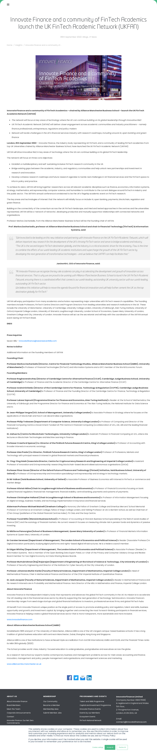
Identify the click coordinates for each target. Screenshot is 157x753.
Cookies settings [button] (97, 747)
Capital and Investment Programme (95, 705)
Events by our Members (90, 713)
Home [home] (9, 45)
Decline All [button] (122, 747)
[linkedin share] (89, 677)
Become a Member (51, 705)
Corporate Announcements (19, 713)
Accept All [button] (110, 747)
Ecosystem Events (87, 716)
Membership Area (50, 709)
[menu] (8, 4)
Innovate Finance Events (90, 709)
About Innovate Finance (17, 701)
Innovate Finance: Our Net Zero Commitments (20, 721)
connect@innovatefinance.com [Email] (131, 722)
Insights (18, 45)
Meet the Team (13, 709)
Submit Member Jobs (52, 713)
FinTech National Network (90, 720)
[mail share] (82, 677)
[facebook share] (69, 677)
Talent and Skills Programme (92, 701)
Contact (10, 716)
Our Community (50, 701)
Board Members (13, 705)
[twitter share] (76, 677)
